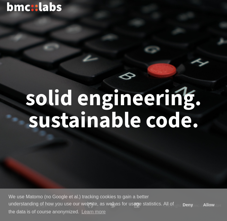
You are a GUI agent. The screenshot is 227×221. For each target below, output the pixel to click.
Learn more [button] (94, 211)
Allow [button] (208, 204)
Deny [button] (188, 204)
